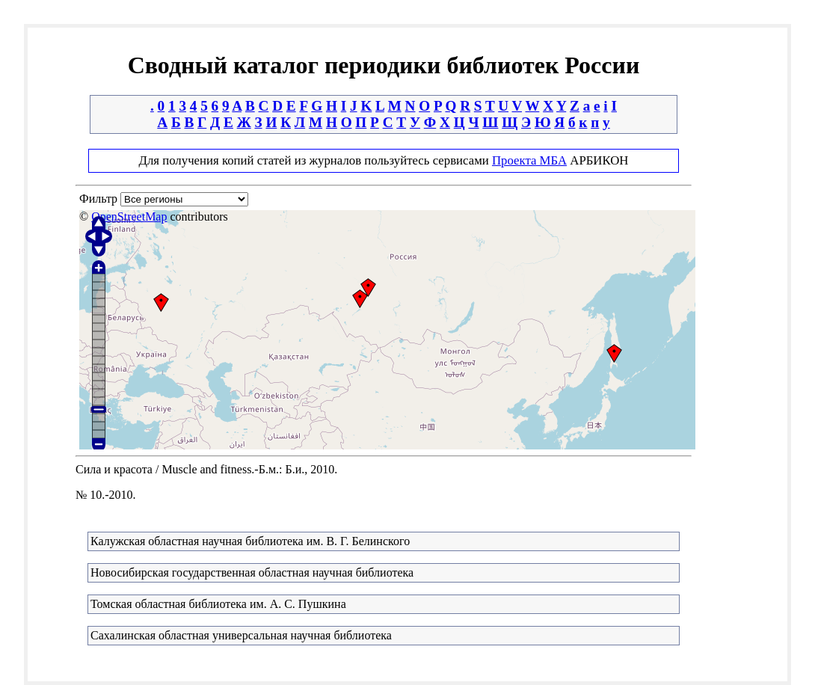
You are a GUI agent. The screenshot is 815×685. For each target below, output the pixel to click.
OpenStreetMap (129, 216)
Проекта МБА (529, 160)
